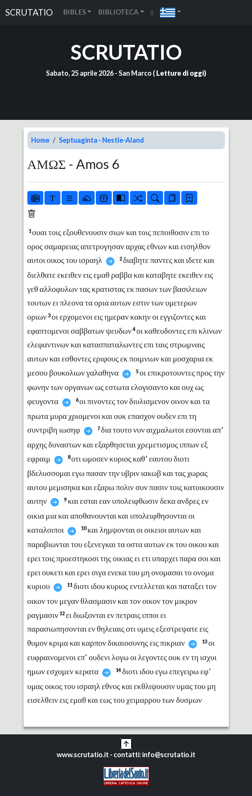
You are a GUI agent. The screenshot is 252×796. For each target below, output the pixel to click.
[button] (170, 12)
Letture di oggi (180, 73)
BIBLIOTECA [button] (118, 12)
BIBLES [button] (74, 12)
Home (40, 140)
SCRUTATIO (29, 12)
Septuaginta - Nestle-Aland (101, 140)
